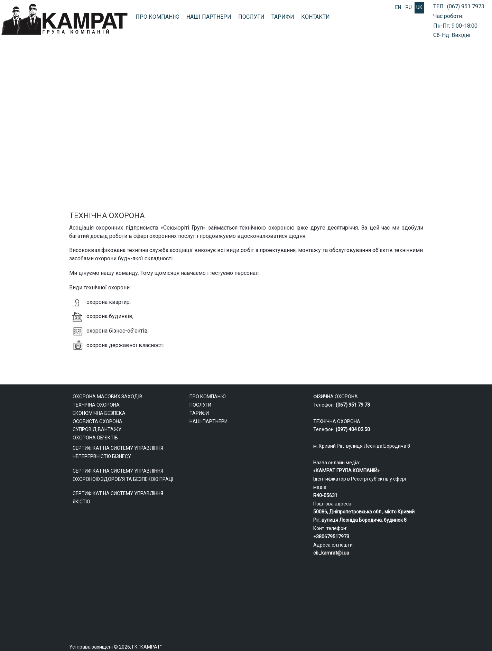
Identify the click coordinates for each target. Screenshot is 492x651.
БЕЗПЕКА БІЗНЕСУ (373, 134)
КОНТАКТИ (315, 16)
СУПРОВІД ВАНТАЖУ (135, 134)
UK (419, 7)
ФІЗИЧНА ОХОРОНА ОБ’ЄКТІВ (51, 134)
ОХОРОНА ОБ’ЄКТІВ (95, 437)
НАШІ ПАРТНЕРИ (208, 16)
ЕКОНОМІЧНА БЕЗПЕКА (99, 413)
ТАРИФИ (282, 16)
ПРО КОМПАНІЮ (157, 16)
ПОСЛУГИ (251, 16)
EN (398, 7)
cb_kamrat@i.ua (331, 553)
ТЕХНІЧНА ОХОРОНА (441, 134)
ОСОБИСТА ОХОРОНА (304, 134)
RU (409, 7)
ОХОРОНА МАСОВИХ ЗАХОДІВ (219, 134)
